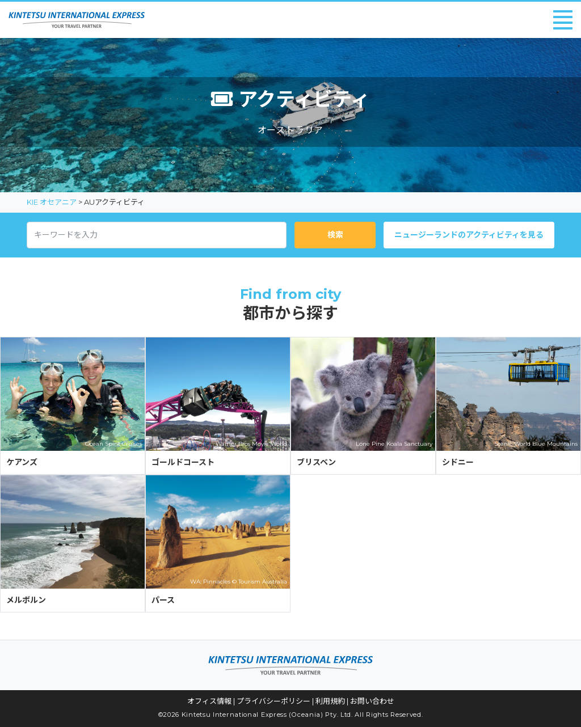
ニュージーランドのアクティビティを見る (469, 235)
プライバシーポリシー (273, 700)
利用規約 (330, 700)
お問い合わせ (372, 700)
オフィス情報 (209, 700)
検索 (335, 235)
